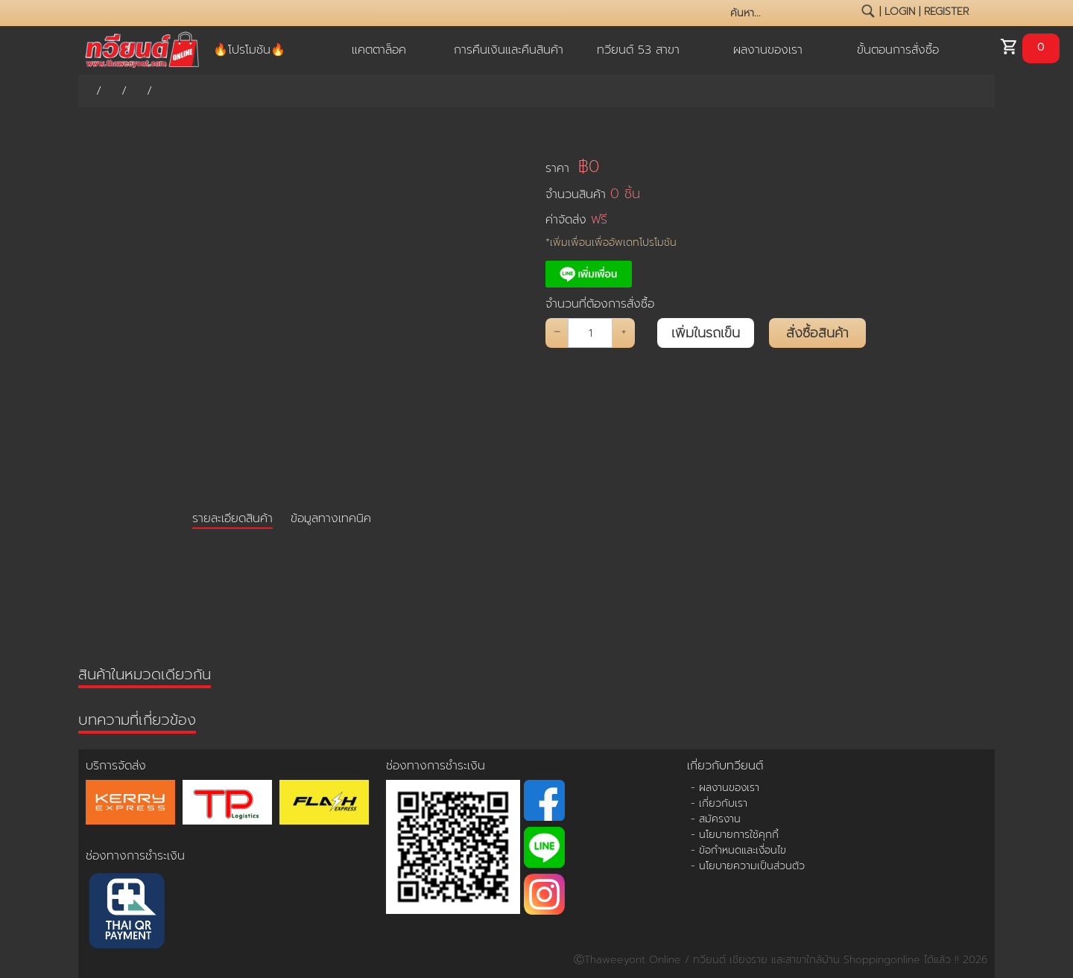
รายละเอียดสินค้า (232, 518)
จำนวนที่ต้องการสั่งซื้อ (599, 304)
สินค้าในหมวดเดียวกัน (144, 674)
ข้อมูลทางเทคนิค (331, 518)
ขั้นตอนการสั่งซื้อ (898, 50)
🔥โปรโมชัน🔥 (249, 50)
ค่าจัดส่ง (576, 219)
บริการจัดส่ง (116, 766)
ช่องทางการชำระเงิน (135, 856)
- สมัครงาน (716, 819)
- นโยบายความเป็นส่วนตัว (748, 866)
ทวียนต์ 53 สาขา (638, 50)
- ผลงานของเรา (725, 788)
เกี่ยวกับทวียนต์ (725, 766)
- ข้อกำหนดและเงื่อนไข (738, 850)
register (946, 11)
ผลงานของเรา (768, 50)
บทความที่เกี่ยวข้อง (137, 719)
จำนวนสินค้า (592, 194)
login (899, 11)
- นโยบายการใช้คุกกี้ (735, 834)
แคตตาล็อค (379, 50)
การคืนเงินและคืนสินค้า (508, 50)
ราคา (572, 166)
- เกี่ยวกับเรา (719, 803)
